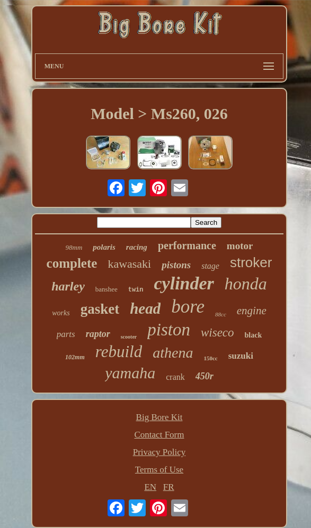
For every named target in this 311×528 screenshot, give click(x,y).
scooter (129, 337)
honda (246, 283)
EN (150, 487)
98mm (74, 247)
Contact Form (159, 435)
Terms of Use (159, 470)
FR (168, 487)
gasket (100, 309)
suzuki (240, 356)
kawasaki (129, 263)
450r (205, 376)
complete (72, 263)
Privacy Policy (159, 452)
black (253, 335)
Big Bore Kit (159, 417)
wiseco (217, 332)
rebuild (118, 351)
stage (210, 265)
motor (240, 245)
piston (168, 329)
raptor (98, 334)
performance (187, 245)
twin (136, 290)
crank (175, 376)
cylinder (184, 283)
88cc (220, 314)
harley (68, 286)
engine (251, 310)
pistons (176, 264)
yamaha (130, 372)
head (145, 308)
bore (188, 306)
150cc (210, 358)
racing (136, 247)
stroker (251, 262)
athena (173, 352)
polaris (104, 247)
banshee (106, 289)
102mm (75, 357)
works (60, 313)
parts (66, 334)
